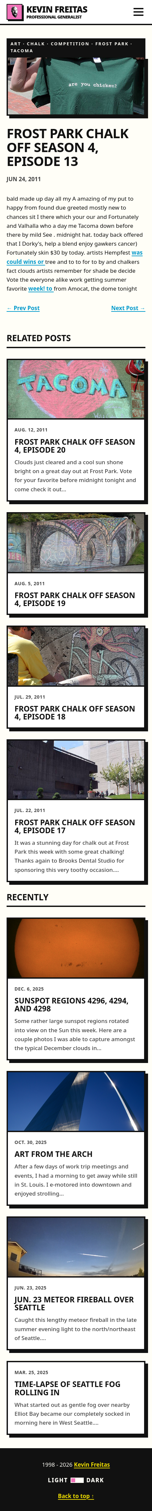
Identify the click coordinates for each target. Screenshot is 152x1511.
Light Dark (76, 1480)
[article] (76, 430)
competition (70, 44)
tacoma (22, 51)
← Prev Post (23, 308)
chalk (36, 44)
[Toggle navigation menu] (138, 12)
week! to (41, 288)
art (16, 44)
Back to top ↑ (76, 1496)
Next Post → (128, 308)
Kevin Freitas (92, 1464)
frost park (112, 44)
